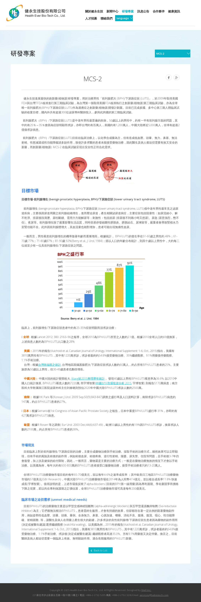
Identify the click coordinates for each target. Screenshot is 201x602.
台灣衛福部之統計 (49, 365)
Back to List (100, 550)
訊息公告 (143, 11)
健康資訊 (174, 11)
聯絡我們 (106, 18)
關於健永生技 (94, 11)
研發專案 (128, 11)
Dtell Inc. (146, 590)
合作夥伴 (159, 11)
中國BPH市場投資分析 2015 (113, 383)
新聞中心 (112, 11)
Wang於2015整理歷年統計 (88, 378)
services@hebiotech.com (154, 595)
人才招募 (91, 18)
